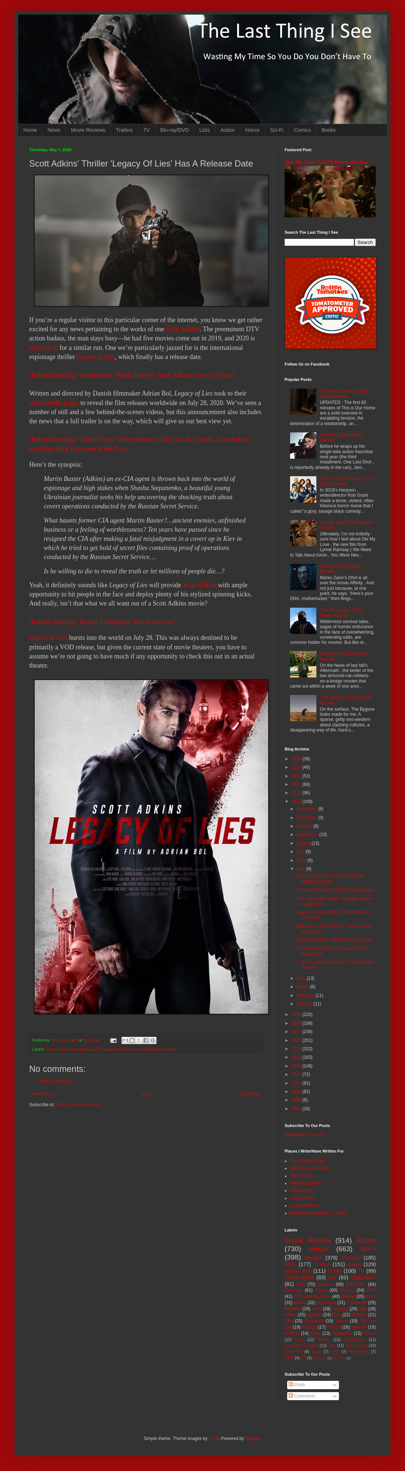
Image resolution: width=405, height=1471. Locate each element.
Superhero (356, 1284)
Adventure (357, 1302)
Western (293, 1308)
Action (227, 130)
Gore (315, 1333)
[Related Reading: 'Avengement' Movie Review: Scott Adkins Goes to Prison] (131, 375)
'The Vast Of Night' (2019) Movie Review (335, 890)
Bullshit (292, 1333)
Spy (363, 1308)
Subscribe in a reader (305, 1134)
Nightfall (339, 1358)
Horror (252, 130)
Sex (331, 1345)
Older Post (250, 1094)
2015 (297, 1048)
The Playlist (301, 1175)
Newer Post (42, 1094)
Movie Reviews (88, 130)
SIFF (290, 1264)
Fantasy (340, 1308)
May (301, 868)
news (136, 1049)
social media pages (54, 402)
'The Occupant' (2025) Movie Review (341, 613)
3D (303, 1358)
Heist (335, 1351)
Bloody (370, 1333)
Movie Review (308, 1240)
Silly (289, 1320)
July (301, 851)
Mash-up (319, 1358)
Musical (309, 1327)
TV (146, 130)
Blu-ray (347, 1290)
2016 (297, 1040)
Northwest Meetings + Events (318, 1213)
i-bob (214, 1438)
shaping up (43, 347)
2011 (297, 1083)
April (301, 978)
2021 (297, 792)
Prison (323, 1339)
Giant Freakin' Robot (310, 1168)
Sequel (348, 1296)
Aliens (291, 1314)
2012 (297, 1074)
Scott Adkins (183, 329)
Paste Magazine (305, 1183)
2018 (297, 1023)
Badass (85, 1049)
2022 (297, 784)
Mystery (359, 1314)
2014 (297, 1057)
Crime (335, 1271)
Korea (321, 1290)
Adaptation (363, 1277)
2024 (297, 767)
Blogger (252, 1438)
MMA (289, 1358)
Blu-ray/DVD (175, 130)
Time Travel (356, 1345)
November (307, 817)
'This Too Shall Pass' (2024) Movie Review (347, 481)
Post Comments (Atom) (78, 1104)
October (305, 826)
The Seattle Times (307, 1161)
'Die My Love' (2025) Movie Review (326, 162)
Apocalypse (354, 1339)
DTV (98, 1049)
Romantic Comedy (301, 1345)
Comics (302, 130)
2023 (297, 776)
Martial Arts (298, 1271)
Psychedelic (358, 1351)
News (53, 130)
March (303, 986)
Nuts (336, 1314)
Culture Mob (302, 1198)
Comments (302, 1396)
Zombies (325, 1284)
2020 (297, 801)
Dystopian (326, 1302)
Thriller (322, 1264)
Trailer (172, 1049)
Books (328, 130)
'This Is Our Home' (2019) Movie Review (345, 394)
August (304, 843)
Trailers (124, 130)
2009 (297, 1100)
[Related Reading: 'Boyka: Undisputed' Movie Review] (101, 622)
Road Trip (293, 1351)
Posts (297, 1384)
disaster (359, 1327)
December (307, 808)
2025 (297, 758)
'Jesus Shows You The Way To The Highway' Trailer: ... (330, 879)
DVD (300, 1284)
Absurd (334, 1327)
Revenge (293, 1290)
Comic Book (299, 1277)
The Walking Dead (312, 1296)
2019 (297, 1014)
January (305, 1003)
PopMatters (301, 1190)
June (302, 860)
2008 (297, 1108)
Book (371, 1296)
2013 (297, 1066)
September (308, 834)
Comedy (350, 1258)
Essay (316, 1351)
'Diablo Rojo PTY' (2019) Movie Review (334, 940)
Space (341, 1320)
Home (30, 130)
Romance (314, 1320)
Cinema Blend (303, 1205)
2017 (297, 1031)
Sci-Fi (277, 130)
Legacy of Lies (96, 356)
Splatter (314, 1314)
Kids (299, 1339)
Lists (204, 130)
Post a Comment (54, 1081)
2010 (297, 1091)
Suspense (342, 1333)
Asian (354, 1264)
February (306, 995)
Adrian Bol (68, 1049)
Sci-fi (368, 1249)
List (332, 1277)
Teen (316, 1308)
